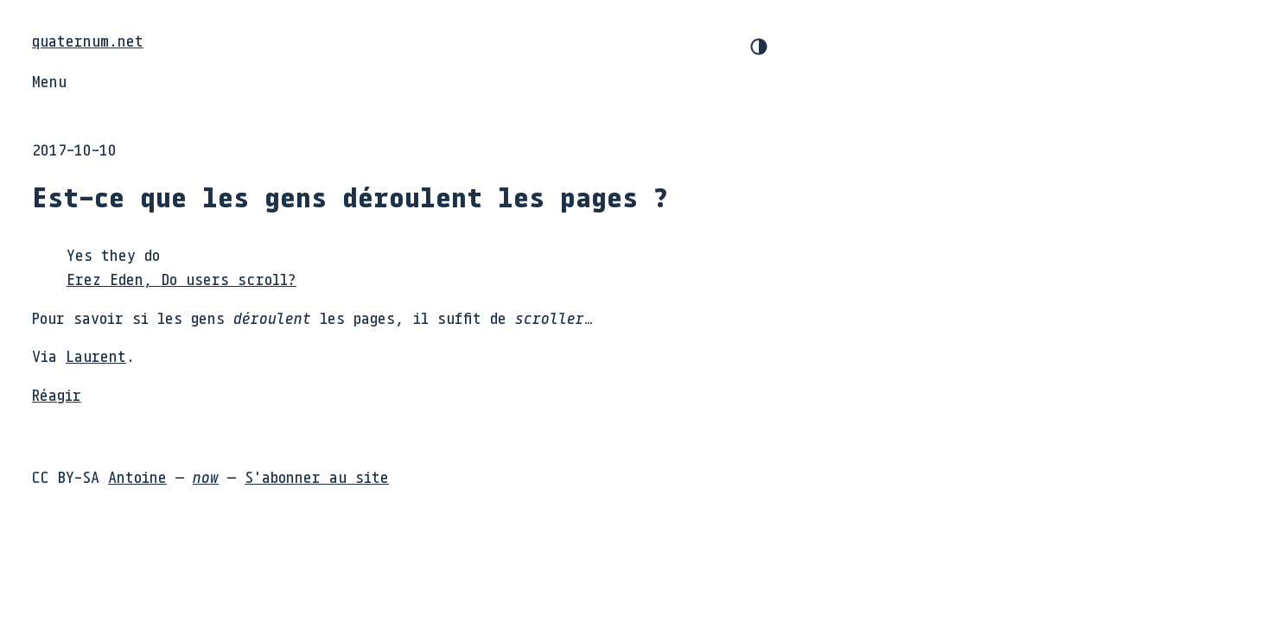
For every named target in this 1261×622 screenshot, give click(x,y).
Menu (49, 81)
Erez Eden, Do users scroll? (181, 279)
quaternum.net (87, 40)
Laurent (96, 355)
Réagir (56, 394)
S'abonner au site (317, 476)
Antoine (137, 476)
